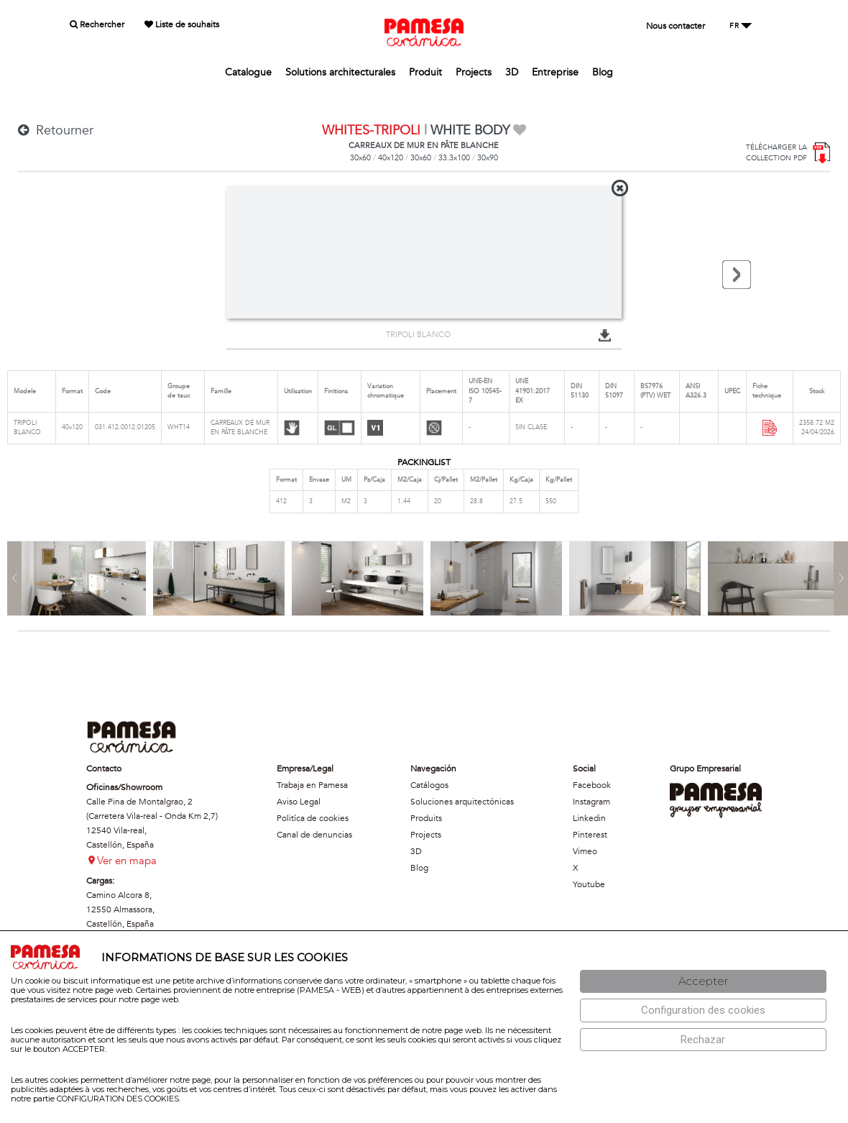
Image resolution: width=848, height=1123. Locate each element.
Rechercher (97, 24)
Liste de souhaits (181, 24)
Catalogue (248, 72)
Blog (602, 72)
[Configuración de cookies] (703, 1010)
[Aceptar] (703, 982)
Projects (474, 72)
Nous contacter (675, 26)
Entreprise (555, 72)
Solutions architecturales (340, 72)
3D (511, 72)
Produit (425, 72)
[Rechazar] (703, 1040)
